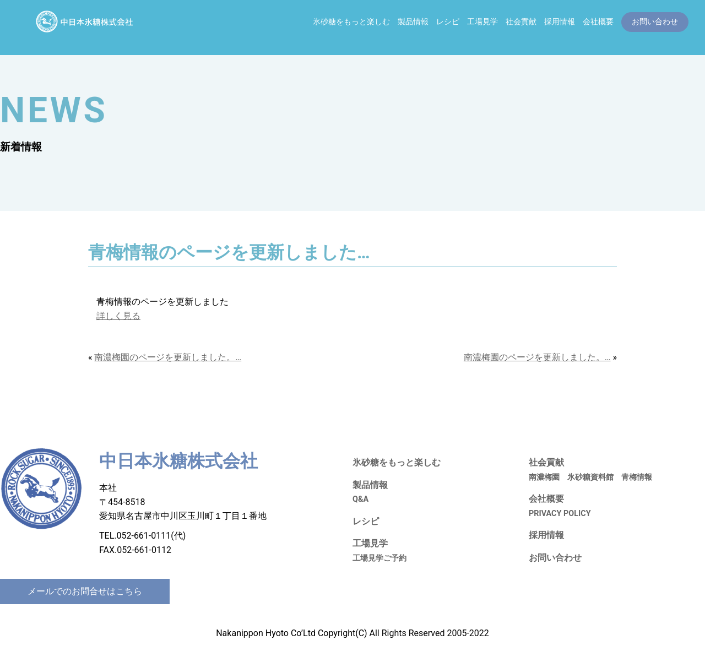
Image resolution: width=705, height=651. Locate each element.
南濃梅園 (544, 477)
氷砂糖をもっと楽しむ (351, 21)
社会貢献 (521, 21)
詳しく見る (118, 316)
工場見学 (482, 21)
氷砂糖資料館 (590, 477)
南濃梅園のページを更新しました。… (167, 357)
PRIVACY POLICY (560, 513)
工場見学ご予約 (379, 558)
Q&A (360, 499)
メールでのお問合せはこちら (85, 591)
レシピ (447, 21)
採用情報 (559, 21)
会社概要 (598, 21)
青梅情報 (636, 477)
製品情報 (413, 21)
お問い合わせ (555, 557)
